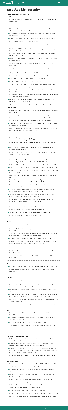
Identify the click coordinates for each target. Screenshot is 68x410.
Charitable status (5, 408)
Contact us (50, 408)
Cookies (31, 408)
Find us (57, 408)
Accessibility (15, 408)
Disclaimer (37, 408)
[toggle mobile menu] (58, 2)
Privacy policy (23, 408)
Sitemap (44, 408)
